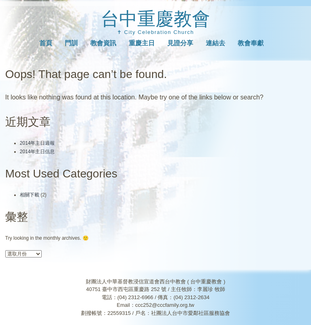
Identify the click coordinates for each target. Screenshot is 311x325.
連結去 (215, 43)
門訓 (71, 43)
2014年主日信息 (37, 151)
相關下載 (29, 195)
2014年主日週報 (37, 143)
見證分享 (180, 43)
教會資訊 (103, 43)
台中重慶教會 (155, 18)
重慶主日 (142, 43)
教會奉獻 (251, 43)
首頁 (45, 43)
